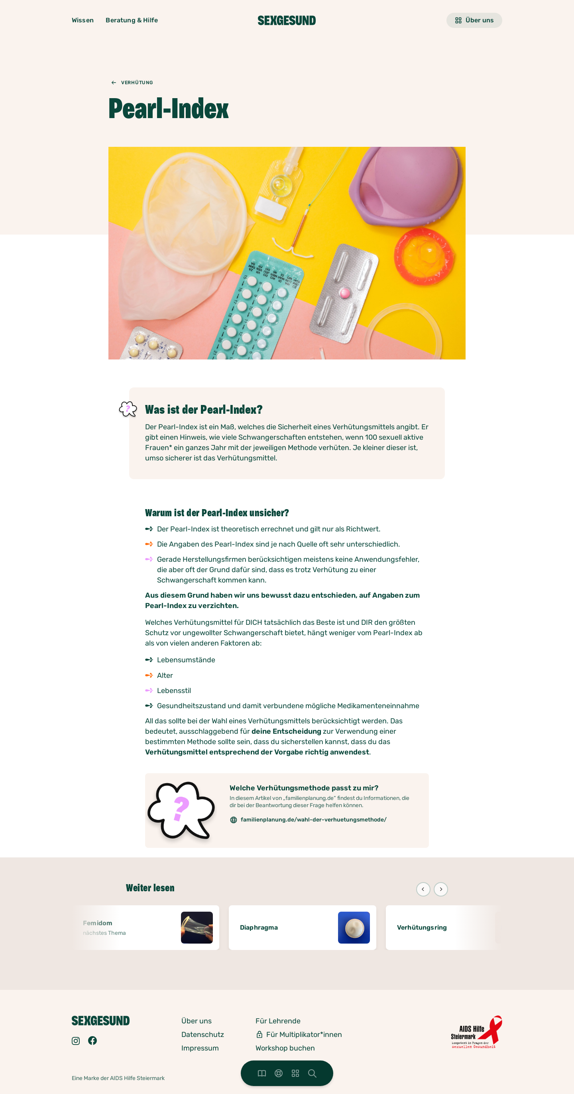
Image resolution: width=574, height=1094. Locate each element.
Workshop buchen (285, 1048)
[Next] (441, 889)
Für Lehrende (278, 1021)
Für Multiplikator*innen (304, 1034)
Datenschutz (202, 1034)
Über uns (474, 20)
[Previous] (423, 889)
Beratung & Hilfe (132, 20)
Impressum (200, 1048)
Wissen (83, 20)
